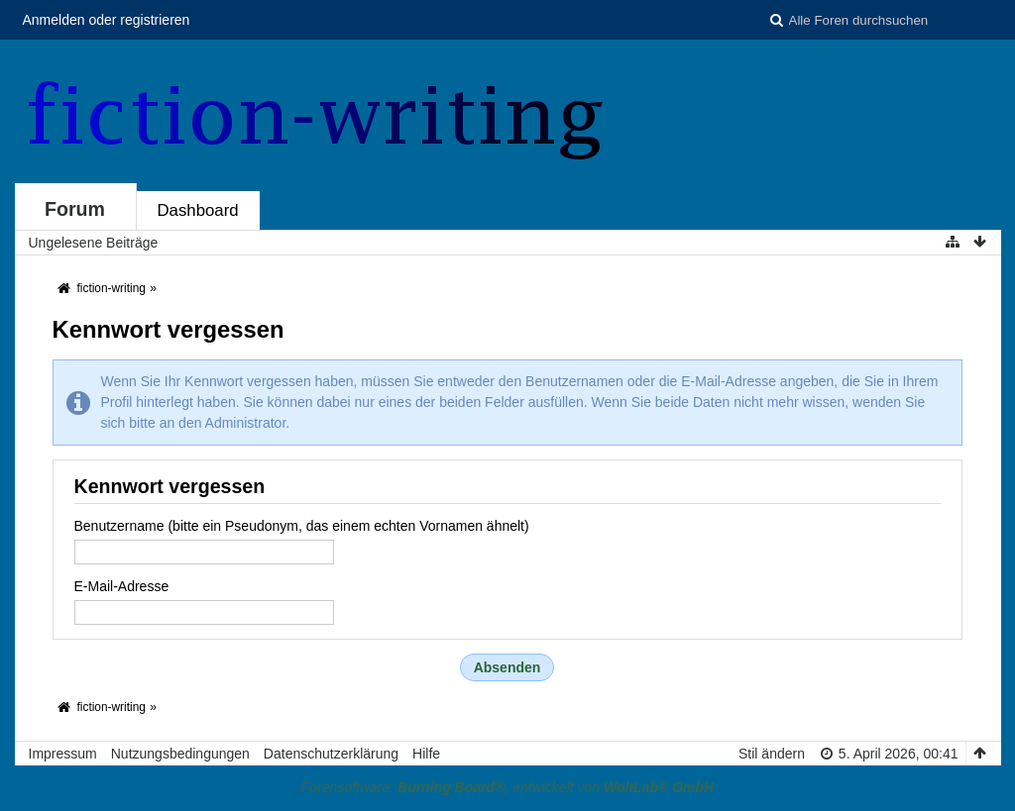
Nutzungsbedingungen (180, 753)
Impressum (63, 753)
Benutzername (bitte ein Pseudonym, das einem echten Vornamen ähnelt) (301, 526)
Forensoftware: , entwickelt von (507, 787)
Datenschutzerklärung (331, 753)
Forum (75, 209)
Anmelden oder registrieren (106, 20)
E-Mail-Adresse (121, 586)
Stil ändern (771, 753)
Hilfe (426, 753)
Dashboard (198, 210)
